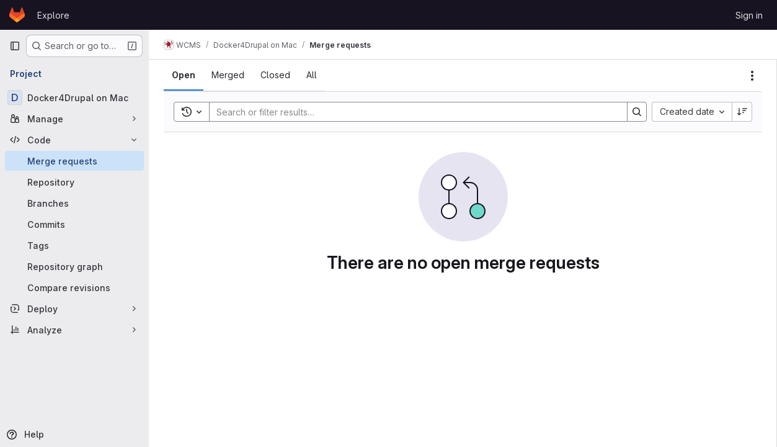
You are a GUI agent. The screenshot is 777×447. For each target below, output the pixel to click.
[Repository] (74, 182)
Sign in (749, 15)
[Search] (412, 111)
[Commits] (74, 224)
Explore (53, 15)
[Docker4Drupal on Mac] (74, 97)
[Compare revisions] (74, 287)
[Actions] (752, 76)
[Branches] (74, 203)
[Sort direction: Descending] (742, 112)
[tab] (183, 75)
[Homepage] (17, 15)
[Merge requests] (74, 161)
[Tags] (74, 245)
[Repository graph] (74, 266)
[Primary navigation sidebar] (15, 46)
